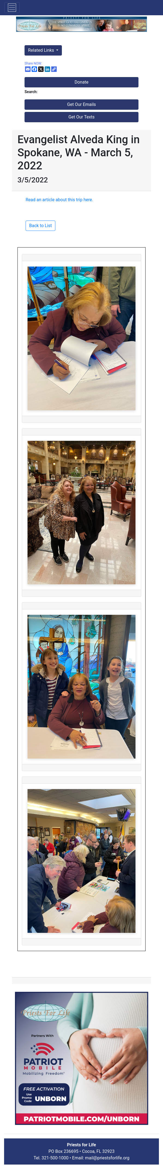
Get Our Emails (81, 104)
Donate (82, 82)
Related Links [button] (41, 50)
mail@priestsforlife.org (107, 1157)
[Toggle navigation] (12, 7)
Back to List (40, 225)
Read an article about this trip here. (59, 199)
